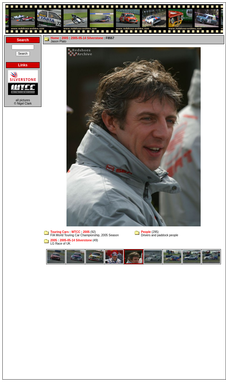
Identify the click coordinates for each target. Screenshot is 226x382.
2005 (65, 38)
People (146, 232)
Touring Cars (59, 232)
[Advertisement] (56, 322)
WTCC (75, 232)
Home (55, 38)
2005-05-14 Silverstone (87, 38)
